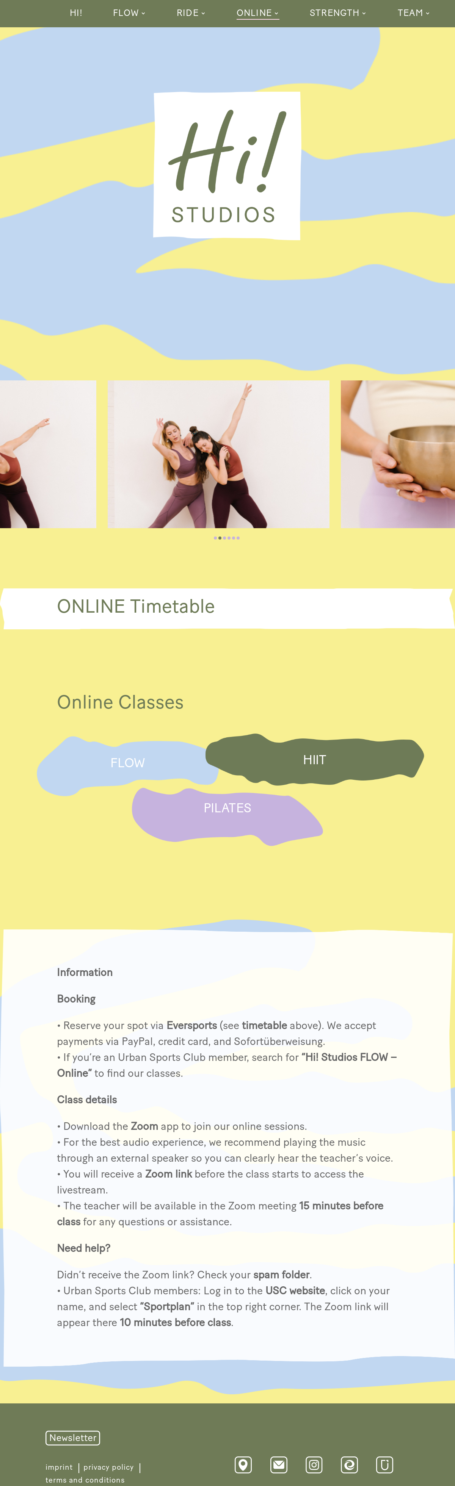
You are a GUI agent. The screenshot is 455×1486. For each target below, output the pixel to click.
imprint (59, 1467)
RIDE (188, 14)
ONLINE (254, 14)
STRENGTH (335, 14)
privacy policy (108, 1467)
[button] (215, 538)
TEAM (411, 14)
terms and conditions (85, 1480)
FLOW (126, 14)
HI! (76, 14)
